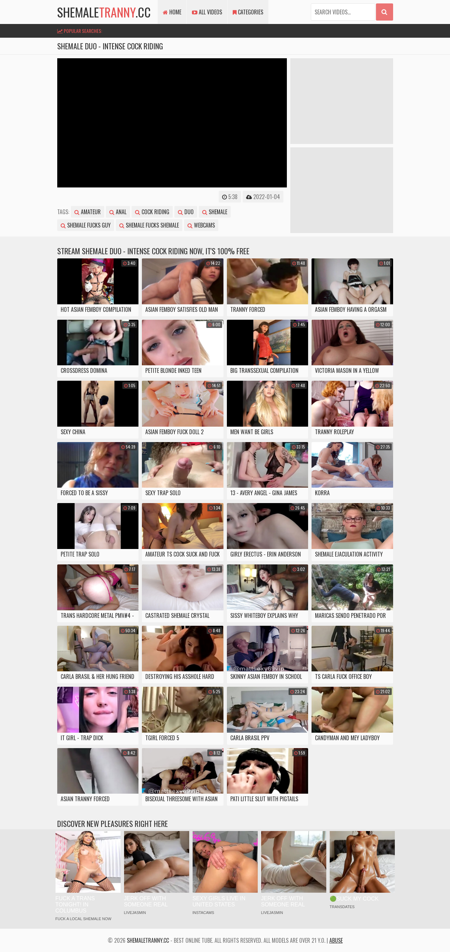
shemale (214, 212)
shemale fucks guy (86, 225)
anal (117, 212)
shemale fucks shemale (149, 225)
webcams (201, 225)
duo (186, 212)
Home (172, 12)
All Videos (207, 12)
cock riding (152, 212)
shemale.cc (104, 12)
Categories (248, 12)
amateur (87, 212)
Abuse (336, 940)
